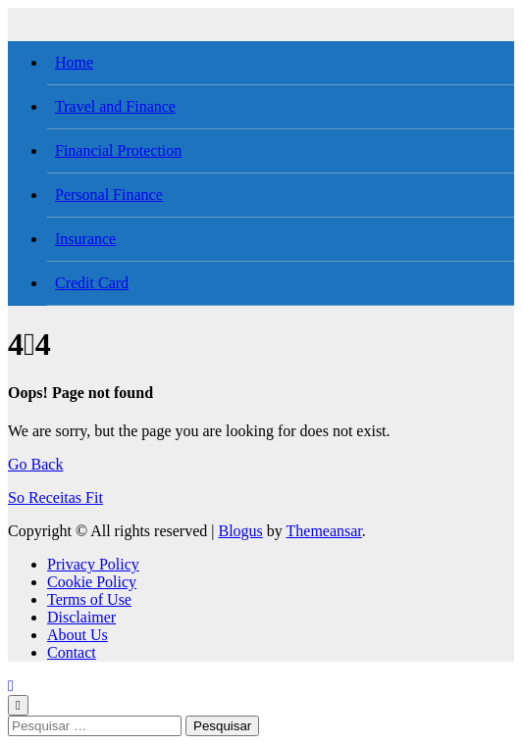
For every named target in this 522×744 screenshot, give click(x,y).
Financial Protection (118, 150)
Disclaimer (81, 617)
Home (74, 62)
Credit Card (92, 282)
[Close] (18, 705)
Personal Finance (109, 194)
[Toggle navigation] (18, 15)
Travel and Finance (115, 106)
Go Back (35, 464)
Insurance (85, 238)
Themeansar (324, 530)
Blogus (240, 530)
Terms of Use (89, 599)
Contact (71, 652)
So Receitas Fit (55, 497)
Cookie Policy (91, 581)
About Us (77, 634)
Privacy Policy (93, 564)
